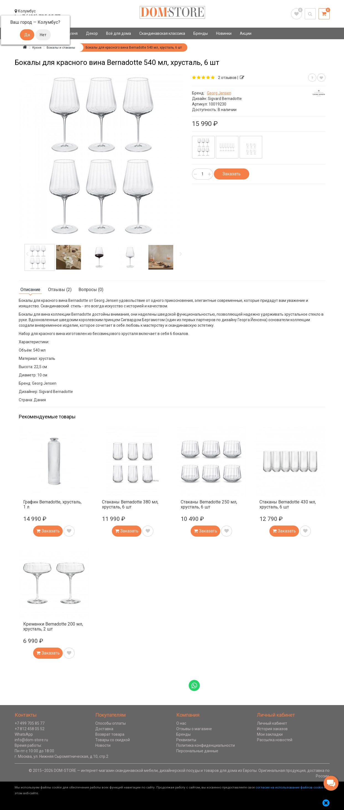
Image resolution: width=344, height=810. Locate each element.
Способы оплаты (110, 723)
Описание (30, 289)
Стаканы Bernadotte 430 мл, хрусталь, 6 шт (287, 504)
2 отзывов (227, 77)
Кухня (72, 33)
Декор (92, 33)
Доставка (104, 729)
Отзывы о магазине (194, 729)
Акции (245, 33)
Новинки (224, 33)
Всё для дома (118, 33)
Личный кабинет (272, 723)
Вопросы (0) (90, 289)
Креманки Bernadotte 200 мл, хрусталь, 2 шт (53, 626)
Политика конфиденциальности (205, 745)
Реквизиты (186, 740)
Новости (103, 745)
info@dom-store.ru (31, 740)
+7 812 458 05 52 (29, 729)
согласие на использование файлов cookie (289, 787)
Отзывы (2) (60, 289)
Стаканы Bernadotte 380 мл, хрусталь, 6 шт (130, 504)
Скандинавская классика (162, 33)
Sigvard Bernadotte (225, 98)
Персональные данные (197, 751)
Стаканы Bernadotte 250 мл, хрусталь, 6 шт (209, 504)
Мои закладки (270, 734)
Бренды (200, 33)
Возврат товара (109, 734)
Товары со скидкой (112, 740)
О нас (181, 723)
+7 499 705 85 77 (29, 723)
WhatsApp (24, 734)
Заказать (231, 173)
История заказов (272, 729)
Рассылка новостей (274, 740)
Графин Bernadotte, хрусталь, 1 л (52, 504)
